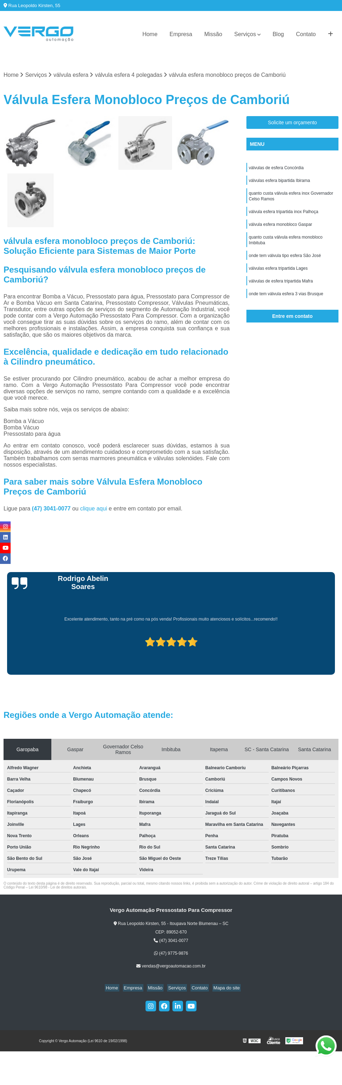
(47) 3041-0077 (52, 509)
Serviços (245, 34)
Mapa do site (221, 988)
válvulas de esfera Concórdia (276, 168)
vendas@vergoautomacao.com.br (171, 966)
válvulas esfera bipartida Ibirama (279, 182)
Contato (306, 34)
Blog (278, 34)
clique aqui (93, 509)
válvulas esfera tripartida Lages (278, 275)
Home (150, 34)
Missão (213, 34)
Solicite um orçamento (292, 123)
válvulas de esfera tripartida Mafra (281, 289)
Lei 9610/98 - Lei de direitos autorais (57, 888)
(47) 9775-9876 (171, 954)
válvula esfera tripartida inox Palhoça (283, 215)
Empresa (181, 34)
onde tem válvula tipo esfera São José (285, 262)
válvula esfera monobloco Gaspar (280, 229)
